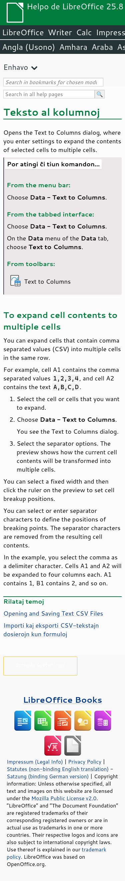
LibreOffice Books (62, 699)
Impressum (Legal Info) (35, 761)
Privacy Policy (84, 761)
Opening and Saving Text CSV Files (53, 613)
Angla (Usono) (28, 47)
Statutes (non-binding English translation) (58, 769)
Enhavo (15, 67)
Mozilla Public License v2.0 (64, 798)
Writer (60, 32)
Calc (84, 32)
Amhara (73, 47)
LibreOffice (23, 32)
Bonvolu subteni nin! (40, 664)
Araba (102, 47)
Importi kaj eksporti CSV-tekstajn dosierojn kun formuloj (51, 629)
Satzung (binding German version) (48, 776)
